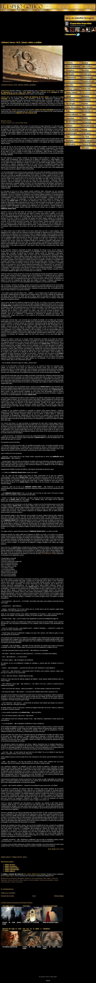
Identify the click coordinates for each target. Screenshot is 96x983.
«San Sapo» (26, 906)
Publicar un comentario (8, 893)
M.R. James (47, 878)
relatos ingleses (34, 880)
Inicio (34, 896)
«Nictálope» (46, 929)
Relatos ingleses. (10, 871)
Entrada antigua (58, 896)
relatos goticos (24, 880)
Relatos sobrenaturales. (12, 869)
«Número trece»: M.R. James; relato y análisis (21, 42)
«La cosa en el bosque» (50, 906)
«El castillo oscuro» (8, 906)
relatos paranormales (46, 880)
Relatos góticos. (6, 857)
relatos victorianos (17, 882)
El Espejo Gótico (8, 875)
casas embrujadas (37, 878)
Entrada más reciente (7, 896)
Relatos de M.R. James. (19, 857)
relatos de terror (13, 880)
